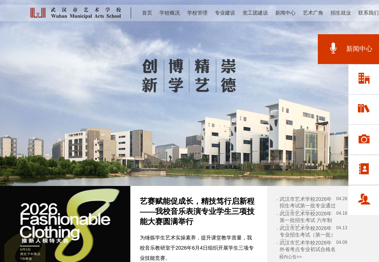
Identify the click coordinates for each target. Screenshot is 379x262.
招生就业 (341, 13)
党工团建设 (255, 13)
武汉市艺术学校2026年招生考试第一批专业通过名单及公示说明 (308, 205)
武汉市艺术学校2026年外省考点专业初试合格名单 (308, 249)
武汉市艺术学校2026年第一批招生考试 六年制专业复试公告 (306, 220)
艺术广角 (313, 13)
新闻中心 (285, 13)
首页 (147, 13)
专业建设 (225, 13)
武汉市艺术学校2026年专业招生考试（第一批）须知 (308, 234)
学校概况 (169, 13)
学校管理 (197, 13)
